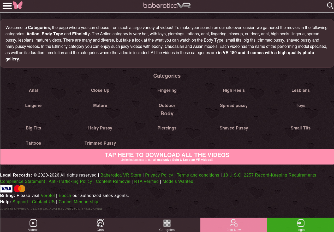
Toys (301, 106)
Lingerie (33, 106)
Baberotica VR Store (120, 175)
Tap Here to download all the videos (167, 157)
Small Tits (301, 128)
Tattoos (33, 143)
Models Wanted (178, 181)
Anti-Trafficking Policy (70, 181)
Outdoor (167, 106)
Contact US (43, 202)
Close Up (100, 90)
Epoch (65, 195)
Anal (33, 90)
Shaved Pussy (233, 128)
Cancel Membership (78, 202)
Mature (100, 106)
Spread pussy (234, 106)
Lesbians (300, 90)
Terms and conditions (198, 175)
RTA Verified (146, 181)
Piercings (167, 128)
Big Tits (33, 128)
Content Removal (113, 181)
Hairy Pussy (100, 128)
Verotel (48, 195)
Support (20, 202)
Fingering (167, 90)
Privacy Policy (159, 175)
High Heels (234, 90)
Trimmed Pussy (100, 143)
